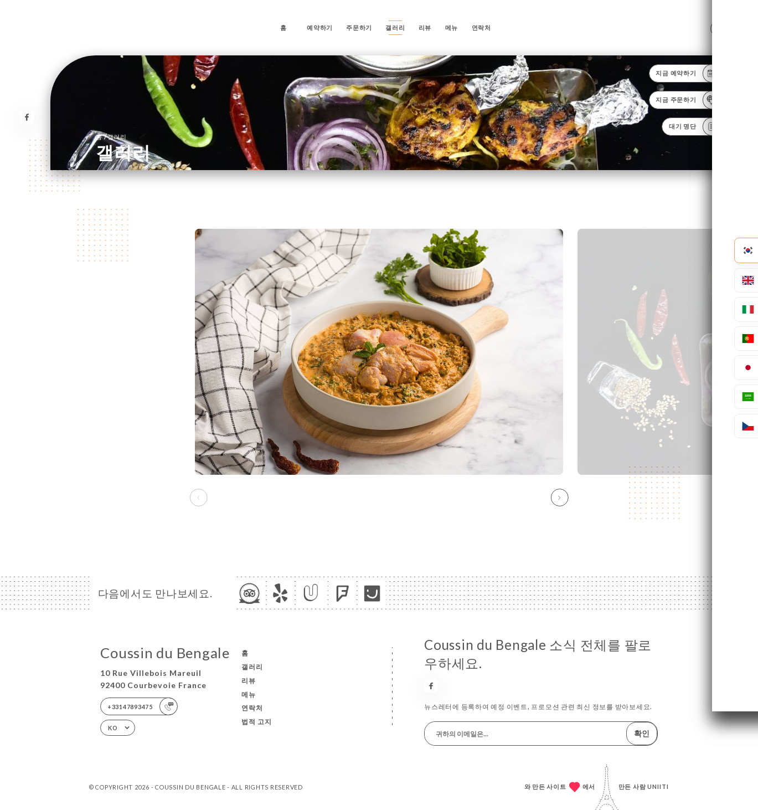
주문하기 (359, 27)
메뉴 (451, 27)
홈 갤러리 (111, 136)
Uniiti (658, 786)
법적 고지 (256, 721)
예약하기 (320, 27)
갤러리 (395, 27)
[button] (559, 497)
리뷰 (425, 27)
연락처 (481, 27)
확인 (641, 733)
